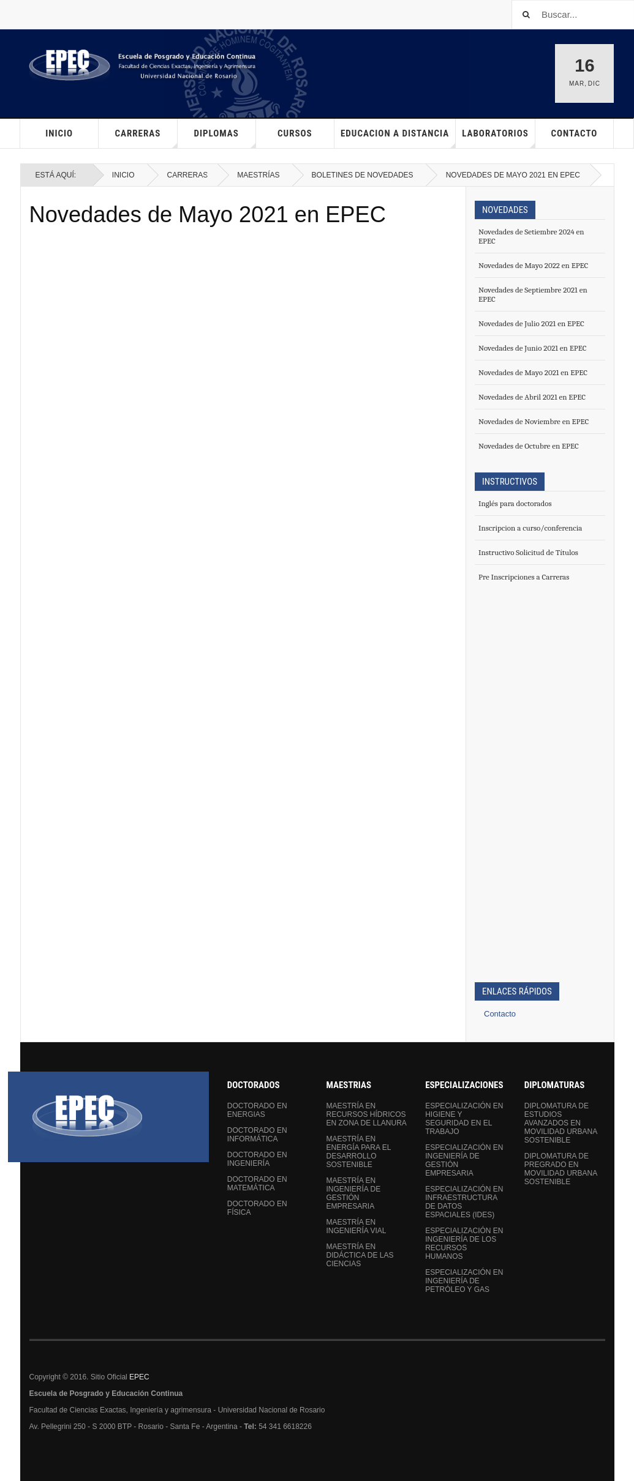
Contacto (574, 133)
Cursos (294, 133)
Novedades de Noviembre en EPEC (533, 421)
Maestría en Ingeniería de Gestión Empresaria (353, 1193)
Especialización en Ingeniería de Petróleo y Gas (464, 1281)
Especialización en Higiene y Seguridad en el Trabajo (464, 1119)
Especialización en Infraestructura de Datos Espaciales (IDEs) (464, 1202)
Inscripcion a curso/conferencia (530, 527)
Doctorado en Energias (257, 1110)
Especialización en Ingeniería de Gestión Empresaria (464, 1160)
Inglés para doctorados (515, 503)
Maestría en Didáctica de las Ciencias (359, 1255)
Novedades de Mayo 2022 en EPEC (533, 265)
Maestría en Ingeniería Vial (356, 1226)
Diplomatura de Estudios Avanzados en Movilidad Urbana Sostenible (560, 1123)
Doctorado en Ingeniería (257, 1159)
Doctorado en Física (257, 1208)
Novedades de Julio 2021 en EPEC (531, 323)
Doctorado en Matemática (257, 1183)
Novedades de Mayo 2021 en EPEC (207, 214)
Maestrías (258, 175)
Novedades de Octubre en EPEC (528, 445)
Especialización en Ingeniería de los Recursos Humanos (464, 1243)
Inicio (59, 133)
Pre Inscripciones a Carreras (523, 576)
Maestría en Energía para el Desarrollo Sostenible (358, 1152)
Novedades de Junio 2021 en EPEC (532, 348)
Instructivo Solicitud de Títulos (528, 552)
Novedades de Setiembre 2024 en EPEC (531, 236)
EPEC (139, 1377)
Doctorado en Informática (257, 1134)
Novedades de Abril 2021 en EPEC (532, 396)
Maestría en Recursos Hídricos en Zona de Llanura (366, 1114)
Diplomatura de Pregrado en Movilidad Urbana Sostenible (560, 1169)
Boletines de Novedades (362, 175)
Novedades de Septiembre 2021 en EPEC (532, 294)
